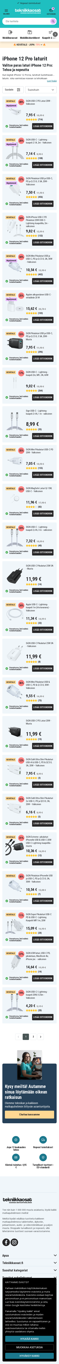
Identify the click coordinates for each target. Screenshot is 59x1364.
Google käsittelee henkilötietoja (28, 1305)
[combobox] (29, 21)
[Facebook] (6, 1242)
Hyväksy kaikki (29, 1356)
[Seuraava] (55, 34)
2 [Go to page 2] (33, 1036)
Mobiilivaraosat (10, 34)
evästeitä (36, 1291)
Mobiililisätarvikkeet (30, 34)
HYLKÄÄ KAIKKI (29, 1339)
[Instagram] (14, 1242)
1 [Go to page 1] (25, 1036)
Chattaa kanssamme (29, 1114)
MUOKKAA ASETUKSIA (29, 1347)
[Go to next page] (40, 1037)
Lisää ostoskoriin (42, 126)
